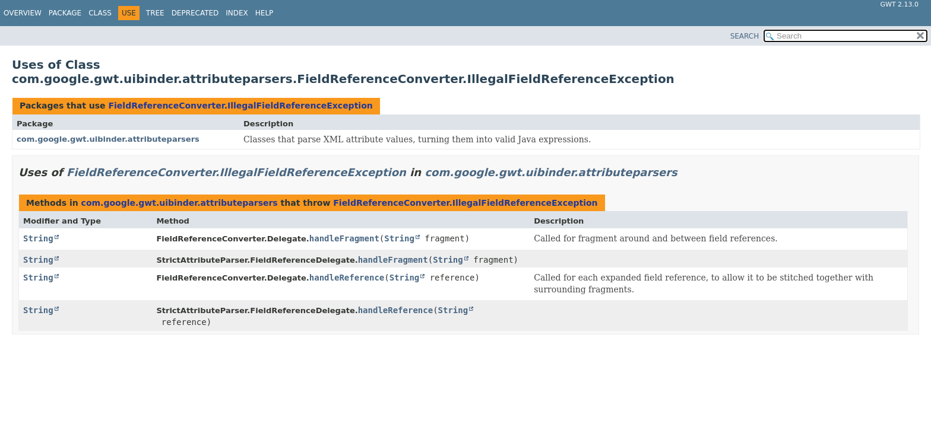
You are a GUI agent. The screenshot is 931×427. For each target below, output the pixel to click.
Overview (23, 13)
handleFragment (344, 238)
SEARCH (744, 36)
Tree (155, 13)
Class (100, 13)
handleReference (346, 277)
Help (264, 13)
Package (65, 13)
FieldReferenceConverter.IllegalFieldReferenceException (240, 105)
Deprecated (195, 13)
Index (237, 13)
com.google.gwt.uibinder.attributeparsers (108, 139)
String (38, 238)
